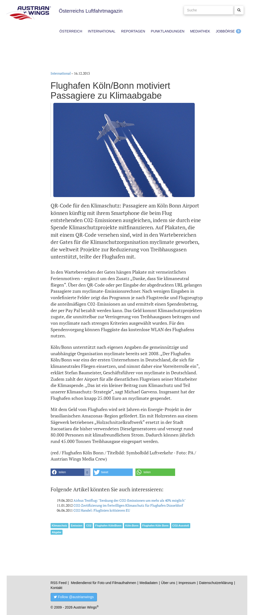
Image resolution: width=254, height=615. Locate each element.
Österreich (71, 31)
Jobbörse (225, 31)
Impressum (187, 583)
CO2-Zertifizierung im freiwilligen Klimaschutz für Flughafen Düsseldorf (128, 505)
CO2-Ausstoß (180, 525)
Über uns (168, 583)
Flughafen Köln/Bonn (108, 525)
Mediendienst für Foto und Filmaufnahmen (103, 583)
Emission (77, 525)
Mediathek (200, 31)
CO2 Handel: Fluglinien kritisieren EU (101, 510)
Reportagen (133, 31)
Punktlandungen (167, 31)
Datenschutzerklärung (216, 583)
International (101, 31)
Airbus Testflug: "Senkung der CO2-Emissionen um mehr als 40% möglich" (129, 500)
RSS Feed (59, 583)
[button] (70, 472)
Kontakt (56, 588)
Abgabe (57, 532)
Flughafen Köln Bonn (155, 525)
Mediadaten (148, 583)
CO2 (89, 525)
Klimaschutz (59, 525)
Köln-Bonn (132, 525)
